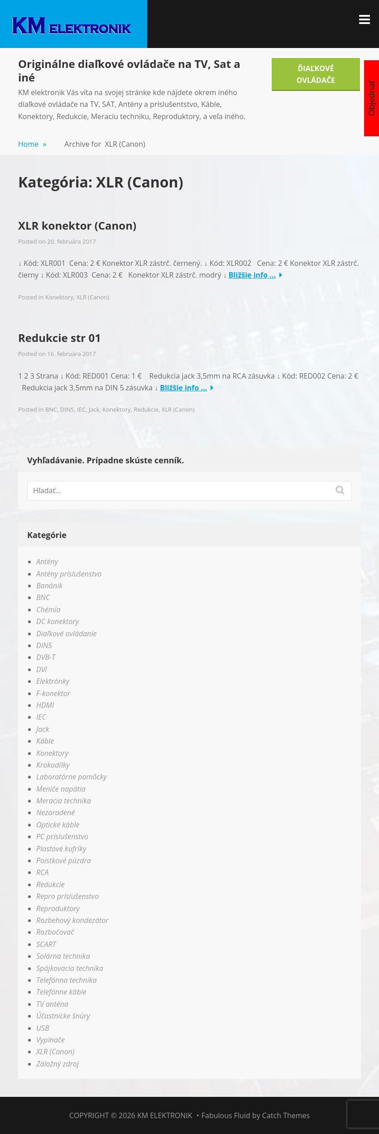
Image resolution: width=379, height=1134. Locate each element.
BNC (51, 409)
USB (42, 1028)
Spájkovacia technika (69, 968)
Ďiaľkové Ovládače (316, 74)
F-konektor (53, 693)
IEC (81, 409)
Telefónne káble (61, 992)
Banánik (49, 586)
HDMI (45, 705)
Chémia (48, 610)
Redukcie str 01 (59, 337)
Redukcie (146, 409)
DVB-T (45, 657)
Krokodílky (53, 765)
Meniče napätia (61, 789)
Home (32, 144)
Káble (45, 741)
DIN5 (67, 409)
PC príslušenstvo (62, 836)
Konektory (59, 297)
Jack (94, 409)
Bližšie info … (252, 275)
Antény (47, 562)
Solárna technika (63, 956)
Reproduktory (58, 908)
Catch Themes (286, 1115)
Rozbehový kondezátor (72, 920)
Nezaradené (55, 812)
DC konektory (57, 621)
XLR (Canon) (93, 297)
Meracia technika (63, 801)
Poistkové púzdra (63, 860)
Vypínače (50, 1040)
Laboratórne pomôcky (71, 777)
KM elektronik (164, 1115)
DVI (41, 669)
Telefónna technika (66, 980)
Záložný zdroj (57, 1064)
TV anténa (52, 1004)
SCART (46, 944)
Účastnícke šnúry (63, 1016)
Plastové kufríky (61, 849)
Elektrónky (52, 681)
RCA (42, 872)
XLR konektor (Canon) (77, 225)
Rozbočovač (55, 932)
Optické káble (57, 825)
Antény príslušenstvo (69, 574)
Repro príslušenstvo (67, 896)
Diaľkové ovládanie (66, 634)
